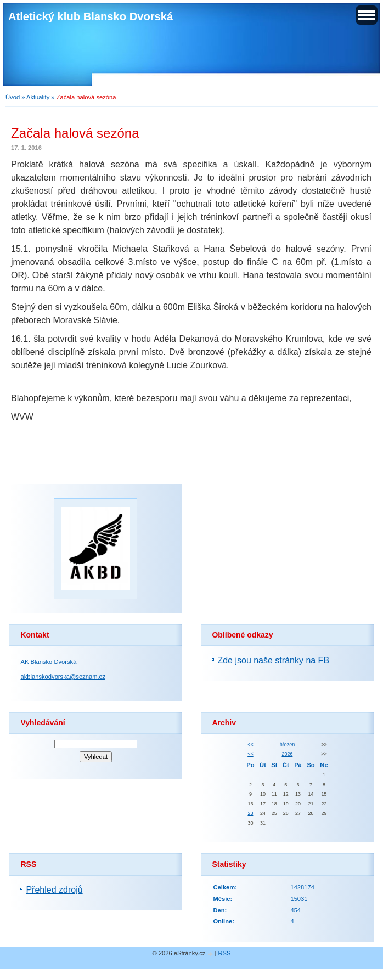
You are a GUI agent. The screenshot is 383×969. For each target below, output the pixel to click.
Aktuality (37, 97)
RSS (224, 953)
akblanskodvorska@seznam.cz (62, 676)
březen (287, 744)
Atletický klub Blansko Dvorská (90, 16)
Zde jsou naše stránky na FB (273, 660)
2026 (286, 754)
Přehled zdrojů (54, 889)
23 (250, 813)
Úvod (12, 97)
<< (250, 744)
